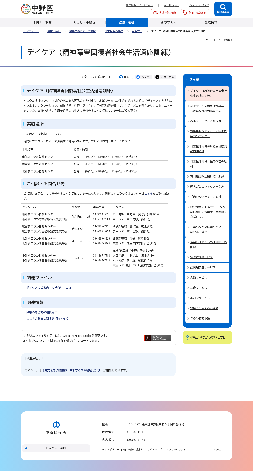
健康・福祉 (54, 31)
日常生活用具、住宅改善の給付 (208, 164)
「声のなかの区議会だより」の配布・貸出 (208, 229)
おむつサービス (200, 298)
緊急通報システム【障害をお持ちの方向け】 (208, 134)
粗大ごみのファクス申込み (207, 186)
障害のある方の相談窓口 (41, 312)
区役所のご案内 (56, 448)
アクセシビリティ (176, 449)
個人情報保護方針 (133, 449)
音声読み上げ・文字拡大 (139, 5)
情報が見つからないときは (208, 337)
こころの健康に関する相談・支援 (47, 318)
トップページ (31, 31)
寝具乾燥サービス (201, 257)
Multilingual (171, 5)
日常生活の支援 (114, 31)
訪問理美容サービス (203, 267)
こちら (148, 193)
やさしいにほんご (199, 5)
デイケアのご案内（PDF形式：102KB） (50, 287)
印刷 (127, 77)
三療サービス (198, 287)
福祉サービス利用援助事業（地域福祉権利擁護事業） (207, 108)
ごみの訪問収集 (200, 318)
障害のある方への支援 (82, 31)
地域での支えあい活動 (204, 308)
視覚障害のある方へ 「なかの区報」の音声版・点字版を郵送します (208, 212)
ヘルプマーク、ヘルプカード (208, 121)
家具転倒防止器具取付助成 (207, 176)
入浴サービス (198, 277)
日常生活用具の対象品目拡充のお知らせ (208, 149)
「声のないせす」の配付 (205, 196)
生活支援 (137, 31)
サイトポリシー (110, 449)
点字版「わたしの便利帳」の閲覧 (208, 244)
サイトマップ (154, 449)
